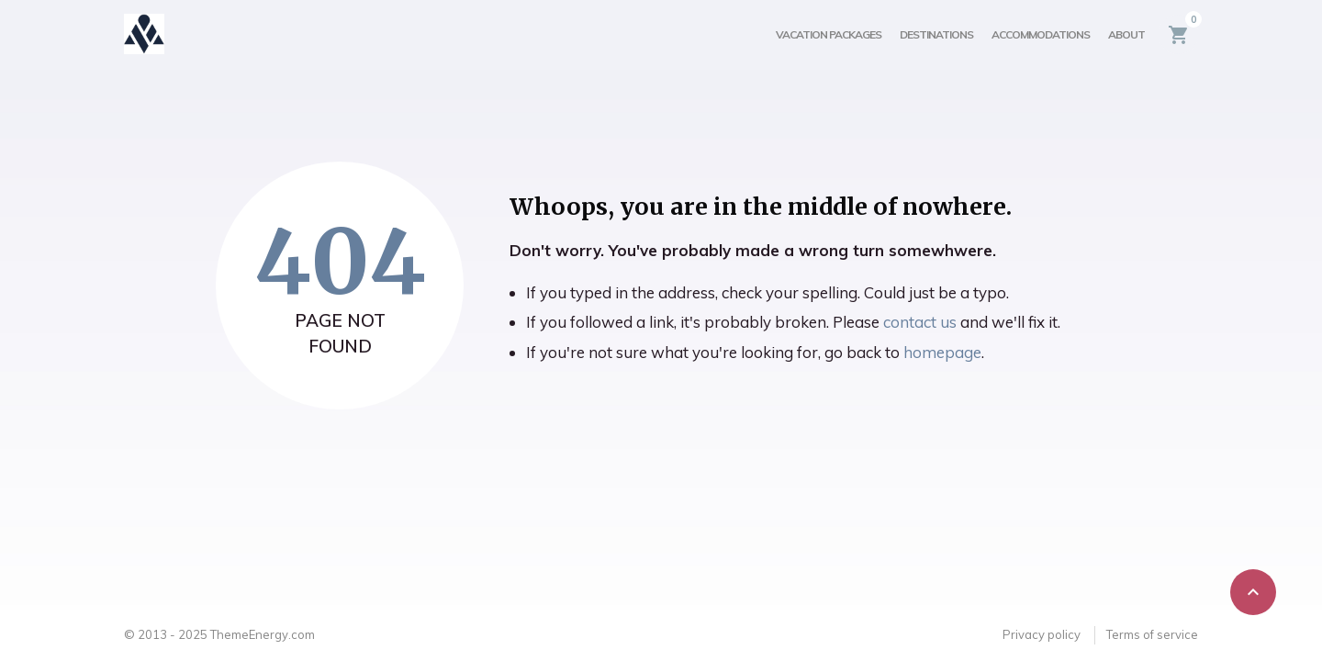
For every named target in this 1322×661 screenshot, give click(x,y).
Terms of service (1152, 634)
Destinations (936, 34)
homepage (942, 352)
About (1126, 34)
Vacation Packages (828, 34)
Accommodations (1041, 34)
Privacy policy (1042, 634)
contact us (920, 321)
